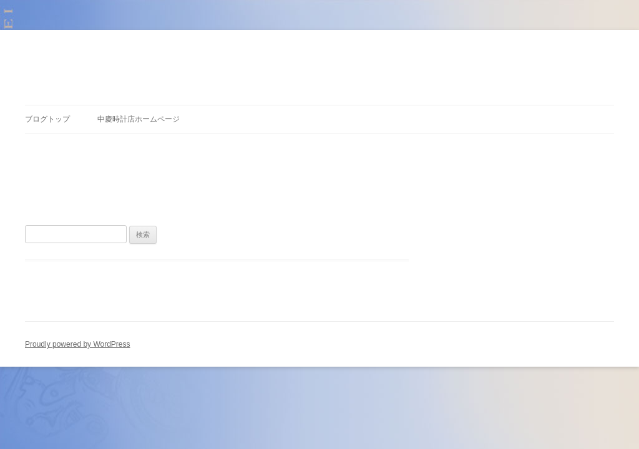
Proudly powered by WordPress (77, 344)
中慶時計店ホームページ (138, 119)
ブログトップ (47, 119)
